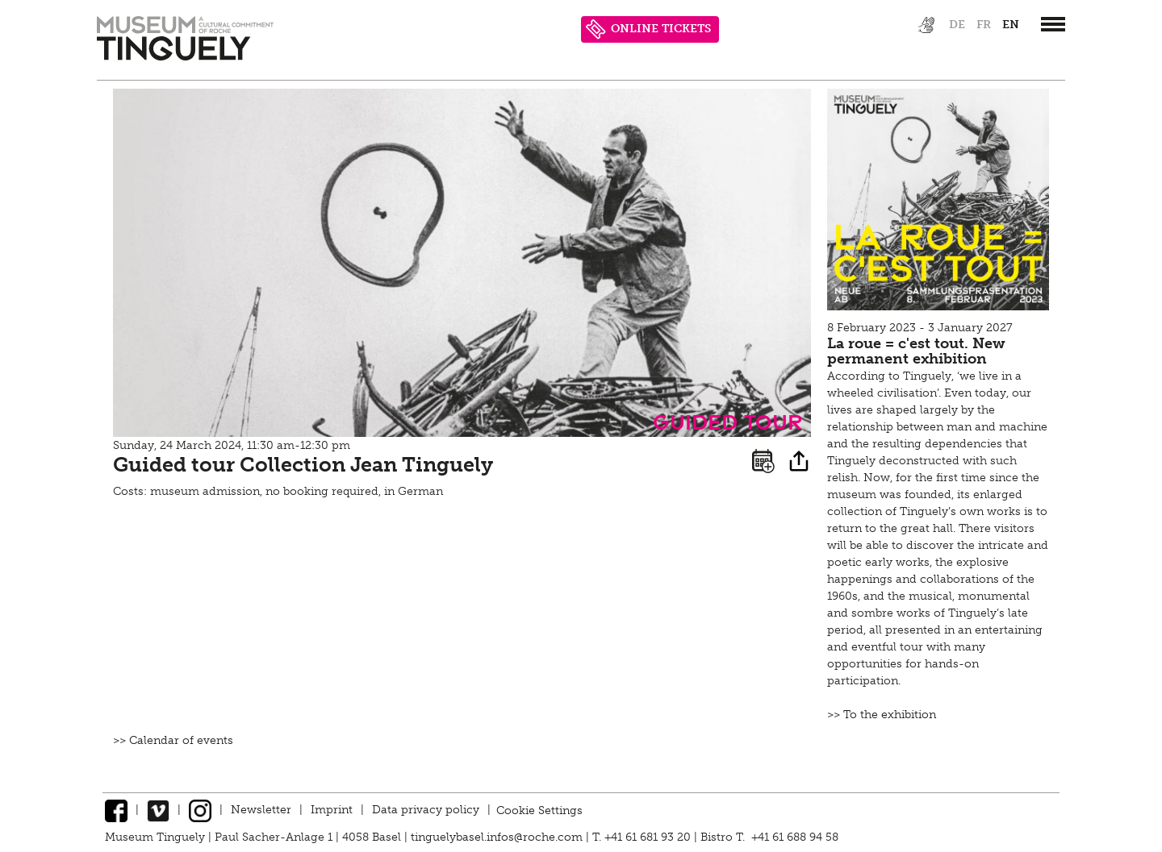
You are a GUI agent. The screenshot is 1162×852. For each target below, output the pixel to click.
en (1010, 24)
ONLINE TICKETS (648, 29)
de (957, 24)
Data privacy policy (425, 810)
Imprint (332, 810)
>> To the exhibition (881, 714)
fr (983, 24)
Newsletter (261, 810)
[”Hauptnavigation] (1053, 24)
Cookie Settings (539, 810)
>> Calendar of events (173, 740)
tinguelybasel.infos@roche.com (498, 837)
